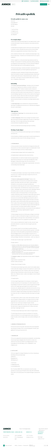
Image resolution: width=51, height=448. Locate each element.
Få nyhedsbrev (25, 1)
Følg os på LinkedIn (44, 1)
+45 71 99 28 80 (29, 435)
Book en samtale (34, 1)
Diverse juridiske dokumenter (6, 436)
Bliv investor (43, 4)
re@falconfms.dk (41, 438)
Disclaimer (20, 445)
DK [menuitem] (12, 4)
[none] (13, 4)
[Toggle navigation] (48, 4)
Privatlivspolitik (25, 445)
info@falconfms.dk (29, 437)
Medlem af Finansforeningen (32, 445)
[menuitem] (13, 4)
